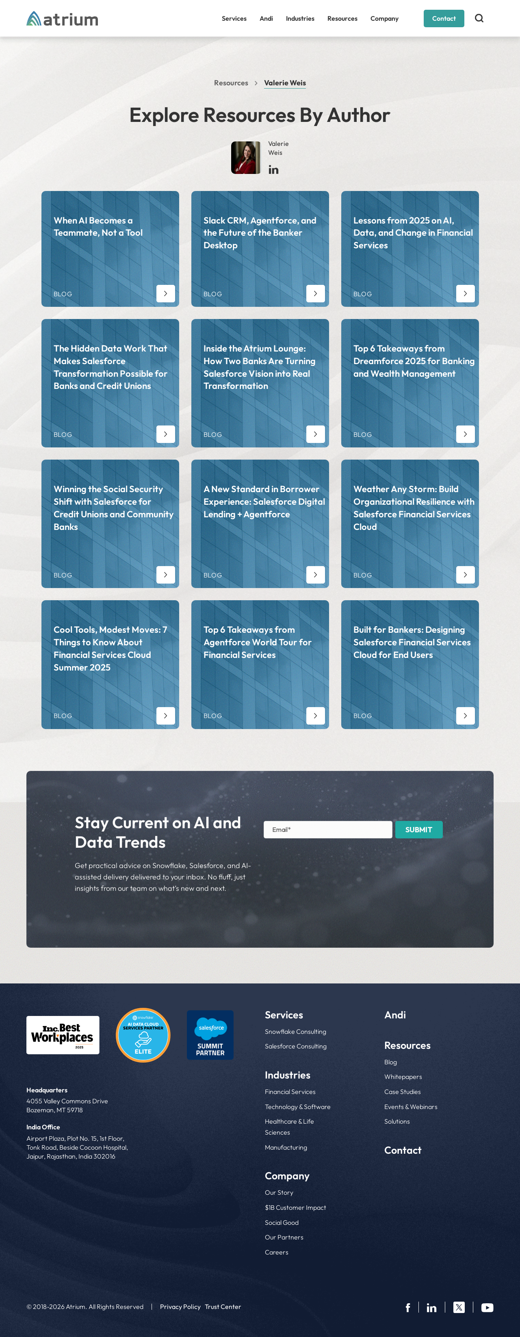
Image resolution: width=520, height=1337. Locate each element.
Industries (300, 18)
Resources (342, 18)
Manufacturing (286, 1147)
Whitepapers (403, 1076)
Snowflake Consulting (295, 1031)
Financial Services (290, 1091)
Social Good (282, 1222)
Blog (390, 1062)
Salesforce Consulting (296, 1046)
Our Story (279, 1192)
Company (384, 18)
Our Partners (284, 1237)
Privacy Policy (180, 1306)
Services (234, 18)
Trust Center (223, 1306)
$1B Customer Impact (295, 1207)
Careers (276, 1252)
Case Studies (402, 1091)
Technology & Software (298, 1107)
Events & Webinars (411, 1107)
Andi (266, 18)
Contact (444, 18)
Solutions (397, 1121)
